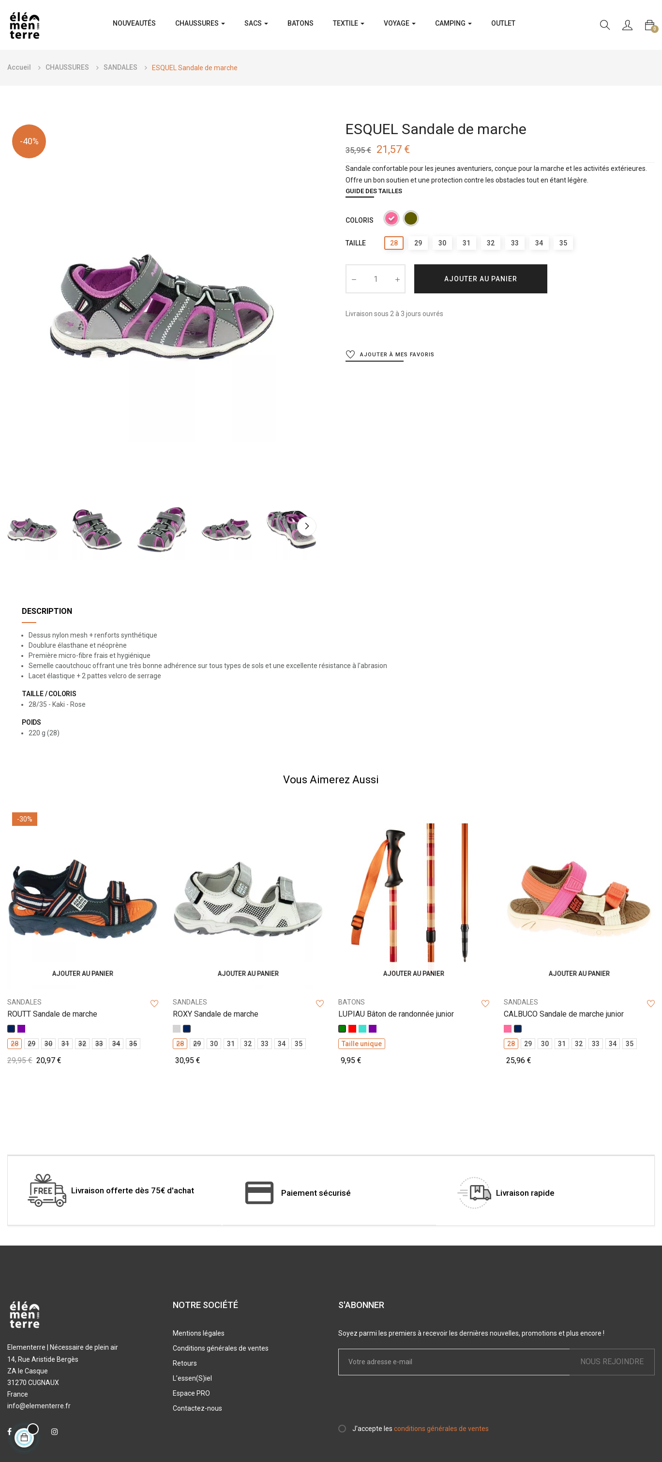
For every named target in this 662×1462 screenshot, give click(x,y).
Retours (185, 1363)
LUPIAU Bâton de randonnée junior (396, 1014)
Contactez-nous (197, 1408)
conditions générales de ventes (441, 1428)
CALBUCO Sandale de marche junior (564, 1014)
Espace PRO (191, 1393)
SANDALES (24, 1002)
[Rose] (391, 220)
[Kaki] (411, 220)
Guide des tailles (374, 191)
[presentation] (419, 1404)
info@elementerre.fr (39, 1406)
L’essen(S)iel (192, 1378)
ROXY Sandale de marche (215, 1014)
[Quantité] (375, 278)
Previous (17, 526)
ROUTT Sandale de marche (52, 1014)
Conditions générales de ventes (221, 1348)
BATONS (351, 1002)
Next (306, 526)
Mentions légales (199, 1333)
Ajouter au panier (480, 279)
